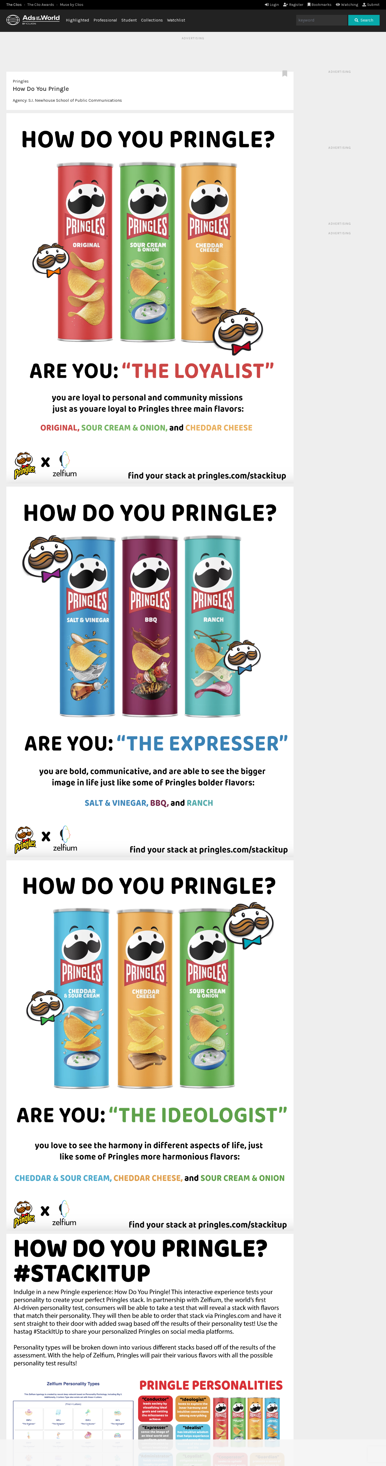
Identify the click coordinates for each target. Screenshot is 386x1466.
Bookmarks (320, 4)
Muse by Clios (71, 4)
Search (364, 20)
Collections (152, 20)
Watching (347, 4)
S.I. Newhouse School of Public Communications (75, 100)
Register (293, 4)
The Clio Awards (40, 4)
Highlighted (77, 20)
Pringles (21, 81)
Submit (371, 4)
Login (272, 4)
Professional (105, 20)
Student (129, 20)
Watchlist (176, 20)
